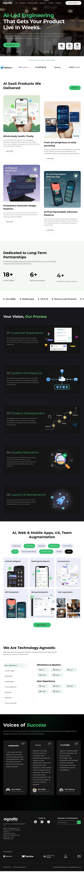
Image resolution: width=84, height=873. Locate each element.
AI (17, 3)
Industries (43, 3)
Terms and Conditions (19, 869)
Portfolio (51, 3)
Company (58, 3)
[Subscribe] (79, 824)
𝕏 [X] (48, 823)
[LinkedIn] (35, 823)
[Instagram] (42, 823)
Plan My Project (73, 3)
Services (23, 3)
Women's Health (33, 3)
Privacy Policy (7, 869)
